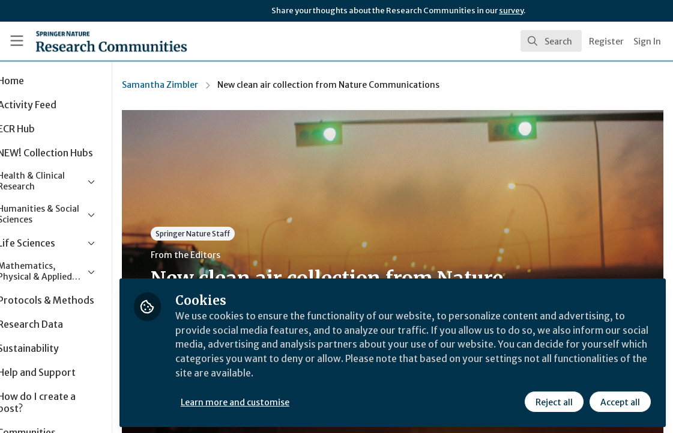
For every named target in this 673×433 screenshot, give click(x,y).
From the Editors (227, 255)
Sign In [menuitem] (647, 41)
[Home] (92, 41)
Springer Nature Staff (234, 233)
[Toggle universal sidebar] (17, 41)
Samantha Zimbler (201, 84)
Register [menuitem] (606, 41)
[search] (551, 41)
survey (511, 10)
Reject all (554, 401)
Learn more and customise (276, 401)
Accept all (620, 401)
